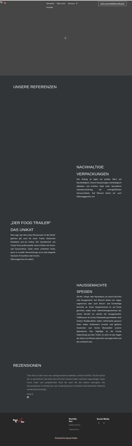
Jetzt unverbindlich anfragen (112, 3)
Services (71, 3)
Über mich (61, 3)
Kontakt (49, 7)
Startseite (50, 3)
